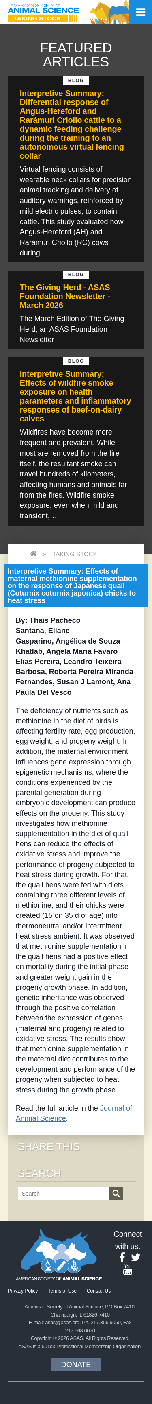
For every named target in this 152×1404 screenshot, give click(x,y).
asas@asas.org (62, 1322)
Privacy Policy (23, 1291)
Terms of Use (62, 1291)
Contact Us (99, 1291)
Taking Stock (74, 553)
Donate (76, 1364)
